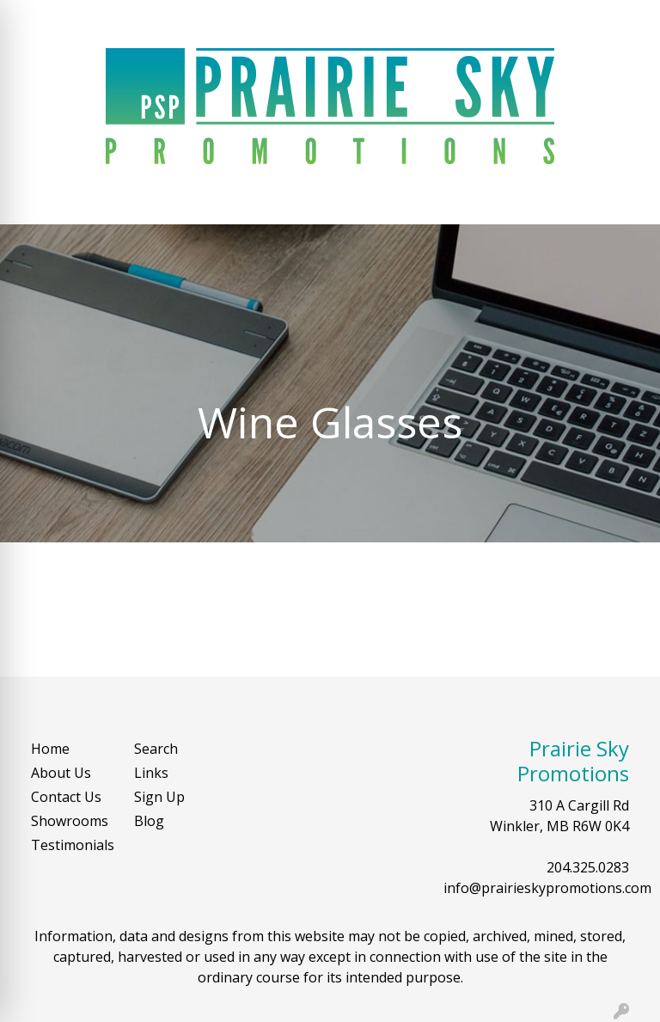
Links (151, 772)
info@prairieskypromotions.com (547, 887)
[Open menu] (625, 199)
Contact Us (66, 796)
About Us (61, 772)
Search (492, 18)
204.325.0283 (588, 867)
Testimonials (72, 844)
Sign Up (159, 796)
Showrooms (69, 820)
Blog (149, 820)
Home (50, 748)
